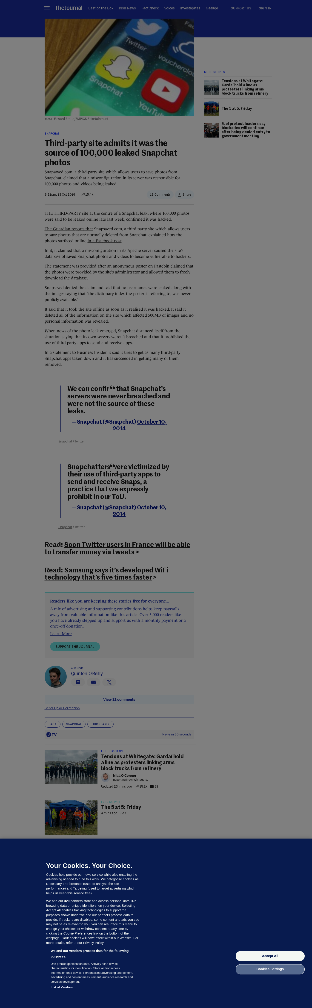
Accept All (270, 956)
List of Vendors (62, 987)
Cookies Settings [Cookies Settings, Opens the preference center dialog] (270, 969)
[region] (156, 923)
